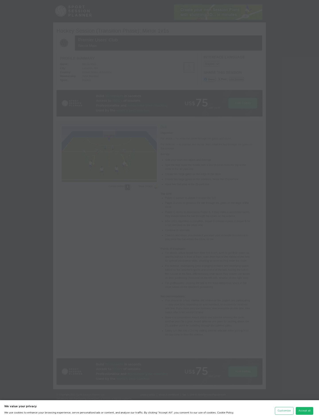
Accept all (304, 409)
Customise (284, 409)
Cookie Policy (225, 411)
